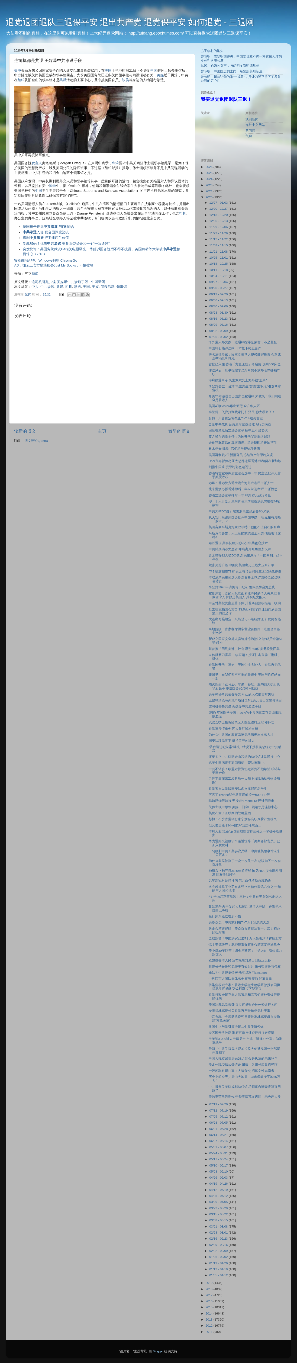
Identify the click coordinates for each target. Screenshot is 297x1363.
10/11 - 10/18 (219, 270)
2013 (209, 1319)
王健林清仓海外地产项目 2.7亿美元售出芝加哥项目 (245, 700)
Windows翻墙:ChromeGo (58, 260)
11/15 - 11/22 (219, 239)
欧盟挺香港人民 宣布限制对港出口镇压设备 (240, 960)
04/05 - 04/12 (219, 1196)
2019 (209, 1283)
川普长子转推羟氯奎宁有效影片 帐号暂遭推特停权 (245, 966)
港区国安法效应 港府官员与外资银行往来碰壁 (241, 1033)
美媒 (160, 75)
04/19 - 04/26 (219, 1183)
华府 (115, 163)
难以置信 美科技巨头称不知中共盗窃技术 (238, 543)
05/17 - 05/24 (219, 1159)
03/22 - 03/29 (219, 1208)
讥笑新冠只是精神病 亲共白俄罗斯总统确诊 (240, 880)
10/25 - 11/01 (219, 257)
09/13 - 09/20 (219, 294)
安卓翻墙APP (24, 260)
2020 (209, 197)
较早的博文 (179, 431)
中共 (35, 287)
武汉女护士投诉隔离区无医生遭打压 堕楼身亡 (241, 722)
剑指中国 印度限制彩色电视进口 (232, 467)
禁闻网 (250, 130)
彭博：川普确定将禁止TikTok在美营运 (236, 418)
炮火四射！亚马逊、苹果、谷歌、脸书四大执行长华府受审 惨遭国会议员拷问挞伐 (244, 686)
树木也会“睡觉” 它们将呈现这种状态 (234, 448)
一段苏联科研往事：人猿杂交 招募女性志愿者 (241, 1071)
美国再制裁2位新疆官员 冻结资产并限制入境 (241, 455)
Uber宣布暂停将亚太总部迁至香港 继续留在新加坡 (245, 461)
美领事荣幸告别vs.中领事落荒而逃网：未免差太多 (245, 1096)
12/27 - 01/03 (219, 202)
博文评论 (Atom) (36, 441)
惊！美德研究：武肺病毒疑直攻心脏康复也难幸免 (244, 944)
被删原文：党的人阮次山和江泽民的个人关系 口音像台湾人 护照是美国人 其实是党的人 (245, 595)
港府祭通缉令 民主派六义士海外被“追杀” (238, 380)
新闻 (35, 274)
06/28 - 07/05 (219, 1122)
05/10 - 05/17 (219, 1165)
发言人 (37, 163)
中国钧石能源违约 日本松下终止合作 (235, 348)
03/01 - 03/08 (219, 1226)
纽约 (21, 80)
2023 (209, 185)
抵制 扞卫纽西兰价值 (46, 238)
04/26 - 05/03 (219, 1177)
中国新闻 (98, 282)
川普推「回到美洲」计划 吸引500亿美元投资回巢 (244, 649)
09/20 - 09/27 (219, 288)
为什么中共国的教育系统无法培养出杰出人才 (241, 734)
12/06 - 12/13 (219, 221)
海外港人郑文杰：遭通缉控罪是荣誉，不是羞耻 (243, 342)
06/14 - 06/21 (219, 1135)
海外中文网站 (255, 125)
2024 (209, 179)
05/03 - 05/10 (219, 1171)
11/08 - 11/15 (219, 245)
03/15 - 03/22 (219, 1214)
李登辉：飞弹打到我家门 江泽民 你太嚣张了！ (242, 412)
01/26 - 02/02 (219, 1257)
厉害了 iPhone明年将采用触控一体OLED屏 (239, 795)
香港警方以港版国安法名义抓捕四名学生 (238, 789)
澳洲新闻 (251, 119)
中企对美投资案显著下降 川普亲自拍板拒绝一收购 (245, 603)
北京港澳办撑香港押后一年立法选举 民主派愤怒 (243, 489)
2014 (209, 1313)
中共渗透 (47, 287)
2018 (209, 1289)
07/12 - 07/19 (219, 1110)
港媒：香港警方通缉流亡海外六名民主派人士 (241, 483)
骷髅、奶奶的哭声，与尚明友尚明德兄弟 (230, 66)
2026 (209, 167)
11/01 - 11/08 (219, 251)
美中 (17, 70)
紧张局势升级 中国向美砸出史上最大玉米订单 (241, 565)
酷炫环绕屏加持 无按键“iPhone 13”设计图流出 (241, 801)
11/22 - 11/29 (219, 233)
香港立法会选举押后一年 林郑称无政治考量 (240, 495)
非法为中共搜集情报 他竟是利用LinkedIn (238, 972)
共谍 (62, 80)
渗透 (77, 287)
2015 (209, 1307)
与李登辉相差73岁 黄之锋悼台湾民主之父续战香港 (245, 571)
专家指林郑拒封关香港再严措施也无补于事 (239, 1011)
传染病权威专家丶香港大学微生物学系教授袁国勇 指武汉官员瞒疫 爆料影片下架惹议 (244, 986)
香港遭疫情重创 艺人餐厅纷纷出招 (234, 728)
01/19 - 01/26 (219, 1263)
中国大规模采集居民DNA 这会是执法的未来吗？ (243, 1058)
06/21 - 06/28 (219, 1129)
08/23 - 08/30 (219, 312)
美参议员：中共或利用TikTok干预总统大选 (239, 922)
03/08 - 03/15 (219, 1220)
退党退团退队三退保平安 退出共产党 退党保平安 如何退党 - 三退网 (130, 22)
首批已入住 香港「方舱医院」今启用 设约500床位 (245, 364)
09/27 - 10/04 (219, 282)
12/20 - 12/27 (219, 208)
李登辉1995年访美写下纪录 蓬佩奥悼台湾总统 (242, 587)
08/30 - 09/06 (219, 306)
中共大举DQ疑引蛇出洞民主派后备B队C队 (239, 511)
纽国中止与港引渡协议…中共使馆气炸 (236, 1027)
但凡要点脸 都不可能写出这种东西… (235, 825)
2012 (209, 1325)
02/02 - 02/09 (219, 1251)
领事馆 (121, 287)
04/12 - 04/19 (219, 1190)
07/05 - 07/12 (219, 1116)
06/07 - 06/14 (219, 1141)
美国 (108, 70)
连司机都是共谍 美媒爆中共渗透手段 (60, 282)
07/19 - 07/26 (219, 1104)
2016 (209, 1301)
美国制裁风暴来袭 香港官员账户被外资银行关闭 (243, 1004)
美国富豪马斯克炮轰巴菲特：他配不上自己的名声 (244, 527)
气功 (248, 136)
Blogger (158, 1351)
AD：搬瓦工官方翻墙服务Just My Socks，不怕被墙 (53, 265)
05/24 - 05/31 (219, 1153)
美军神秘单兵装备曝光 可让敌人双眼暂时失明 (241, 694)
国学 (52, 186)
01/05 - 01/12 (219, 1275)
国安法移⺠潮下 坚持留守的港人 (232, 741)
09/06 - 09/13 (219, 300)
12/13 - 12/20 (219, 215)
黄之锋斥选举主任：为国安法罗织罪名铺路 (239, 436)
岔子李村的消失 (212, 51)
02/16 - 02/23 (219, 1238)
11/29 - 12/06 (219, 227)
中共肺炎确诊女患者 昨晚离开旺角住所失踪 (240, 549)
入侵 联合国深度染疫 (46, 232)
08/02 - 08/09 (219, 331)
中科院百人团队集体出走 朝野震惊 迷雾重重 (240, 978)
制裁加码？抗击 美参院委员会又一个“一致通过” (66, 243)
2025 (209, 173)
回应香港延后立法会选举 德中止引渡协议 (238, 430)
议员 (125, 80)
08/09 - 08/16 (219, 324)
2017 (209, 1295)
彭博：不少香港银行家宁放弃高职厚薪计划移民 (243, 819)
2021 (209, 191)
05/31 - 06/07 (219, 1147)
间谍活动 (108, 287)
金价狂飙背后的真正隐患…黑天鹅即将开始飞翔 (243, 442)
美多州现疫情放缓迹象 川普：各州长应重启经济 (243, 1065)
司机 (182, 213)
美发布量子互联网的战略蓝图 (230, 813)
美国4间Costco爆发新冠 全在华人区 (234, 406)
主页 (102, 431)
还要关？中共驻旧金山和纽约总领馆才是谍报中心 (244, 757)
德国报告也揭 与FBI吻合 (48, 226)
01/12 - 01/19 (219, 1269)
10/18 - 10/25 (219, 263)
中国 (153, 70)
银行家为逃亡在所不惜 (225, 916)
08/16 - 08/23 (219, 318)
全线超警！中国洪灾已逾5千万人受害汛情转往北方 (245, 938)
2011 (209, 1332)
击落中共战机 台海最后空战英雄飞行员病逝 (240, 424)
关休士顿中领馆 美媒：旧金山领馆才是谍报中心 (243, 807)
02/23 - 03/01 (219, 1232)
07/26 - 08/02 (219, 337)
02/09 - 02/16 (219, 1245)
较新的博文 (25, 431)
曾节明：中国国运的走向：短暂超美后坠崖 (231, 71)
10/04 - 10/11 (219, 276)
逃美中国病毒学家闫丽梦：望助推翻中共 (238, 763)
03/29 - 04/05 (219, 1202)
